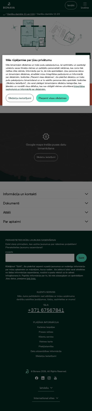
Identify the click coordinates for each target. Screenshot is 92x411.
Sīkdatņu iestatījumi (19, 97)
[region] (46, 80)
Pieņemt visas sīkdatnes (52, 97)
